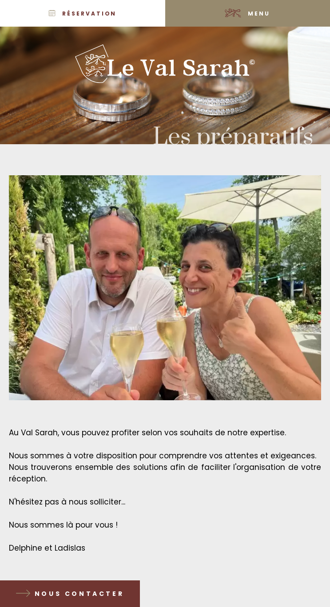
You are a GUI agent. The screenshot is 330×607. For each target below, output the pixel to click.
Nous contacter (79, 593)
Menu (259, 13)
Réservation (89, 13)
